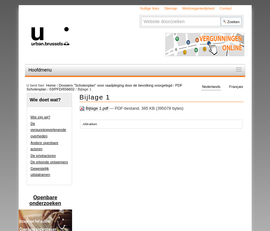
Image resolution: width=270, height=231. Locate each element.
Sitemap (170, 8)
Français (236, 87)
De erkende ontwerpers (49, 162)
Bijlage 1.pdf (94, 108)
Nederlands (211, 87)
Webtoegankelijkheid (198, 8)
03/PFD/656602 (61, 89)
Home (51, 85)
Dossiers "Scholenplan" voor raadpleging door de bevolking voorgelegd (116, 85)
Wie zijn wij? (41, 117)
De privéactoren (43, 156)
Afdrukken (90, 124)
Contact (225, 8)
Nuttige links (149, 8)
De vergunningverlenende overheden (48, 130)
